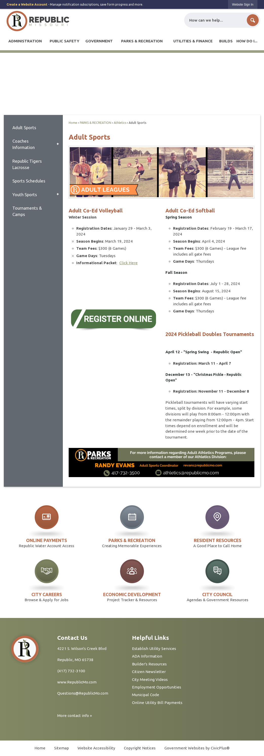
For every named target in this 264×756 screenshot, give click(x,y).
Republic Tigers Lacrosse (27, 164)
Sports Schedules (28, 180)
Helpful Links (150, 637)
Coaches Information (23, 144)
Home (73, 122)
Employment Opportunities (156, 687)
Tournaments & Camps (27, 211)
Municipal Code (145, 695)
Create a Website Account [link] (27, 4)
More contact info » (74, 715)
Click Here (128, 263)
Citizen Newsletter (149, 671)
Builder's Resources (149, 664)
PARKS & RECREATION (95, 122)
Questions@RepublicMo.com (82, 693)
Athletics (120, 122)
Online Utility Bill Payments (157, 702)
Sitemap (61, 748)
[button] (253, 20)
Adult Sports (24, 127)
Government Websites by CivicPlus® (197, 748)
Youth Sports (24, 194)
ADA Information (147, 656)
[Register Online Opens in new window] (113, 319)
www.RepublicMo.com (77, 682)
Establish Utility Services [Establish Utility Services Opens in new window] (154, 648)
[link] (242, 4)
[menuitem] (25, 41)
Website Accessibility (96, 748)
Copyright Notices (140, 748)
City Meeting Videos (150, 679)
